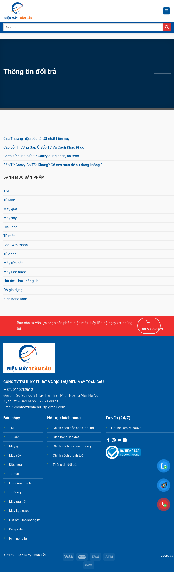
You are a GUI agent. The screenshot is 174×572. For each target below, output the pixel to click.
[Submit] (167, 27)
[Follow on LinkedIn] (125, 440)
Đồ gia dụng (13, 290)
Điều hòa (10, 227)
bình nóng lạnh (15, 299)
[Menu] (166, 11)
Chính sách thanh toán (69, 456)
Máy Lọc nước (14, 272)
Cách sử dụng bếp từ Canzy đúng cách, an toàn (41, 156)
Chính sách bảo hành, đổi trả (73, 428)
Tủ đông (10, 254)
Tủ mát (9, 236)
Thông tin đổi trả (65, 465)
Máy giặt (10, 209)
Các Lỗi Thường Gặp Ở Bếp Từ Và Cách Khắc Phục (43, 147)
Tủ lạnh (9, 200)
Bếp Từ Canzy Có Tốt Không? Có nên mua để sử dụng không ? (52, 165)
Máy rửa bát (13, 263)
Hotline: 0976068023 (126, 428)
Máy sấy (10, 218)
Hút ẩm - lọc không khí (21, 281)
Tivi (6, 191)
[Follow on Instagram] (114, 440)
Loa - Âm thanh (15, 245)
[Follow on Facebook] (108, 440)
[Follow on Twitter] (119, 440)
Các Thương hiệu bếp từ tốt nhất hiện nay (36, 138)
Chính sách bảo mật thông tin (74, 446)
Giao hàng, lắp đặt (66, 437)
